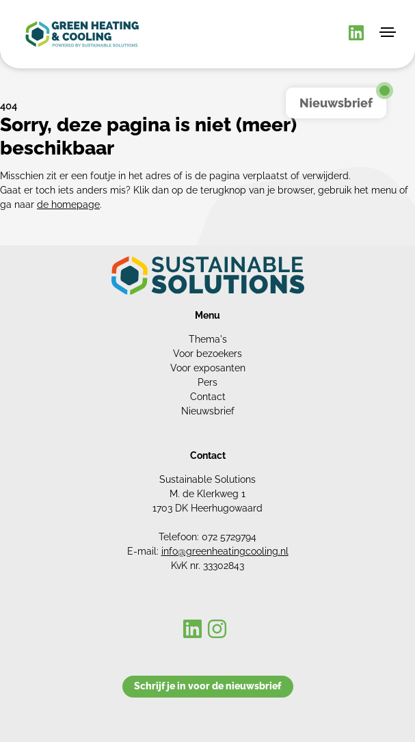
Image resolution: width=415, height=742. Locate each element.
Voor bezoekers (207, 353)
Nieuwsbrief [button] (336, 103)
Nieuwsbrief (208, 411)
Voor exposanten (207, 367)
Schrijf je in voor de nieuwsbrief (207, 685)
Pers (207, 382)
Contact (208, 396)
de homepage (68, 204)
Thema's (208, 339)
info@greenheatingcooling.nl (225, 551)
